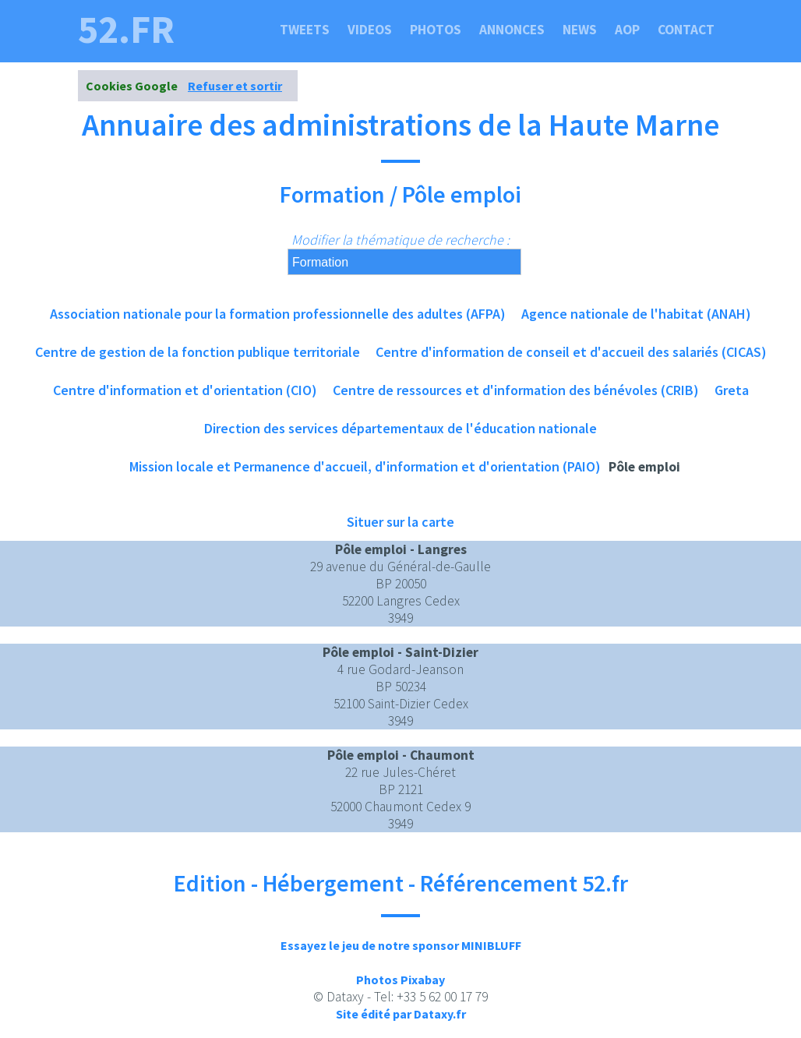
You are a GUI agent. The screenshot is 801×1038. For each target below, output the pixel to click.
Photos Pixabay (400, 979)
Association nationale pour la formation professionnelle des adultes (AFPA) (278, 314)
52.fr (126, 29)
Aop (627, 29)
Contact (686, 29)
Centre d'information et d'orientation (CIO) (185, 390)
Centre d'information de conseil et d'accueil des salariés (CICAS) (571, 352)
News (580, 29)
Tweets (305, 29)
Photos (435, 29)
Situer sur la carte (400, 522)
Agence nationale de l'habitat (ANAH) (636, 314)
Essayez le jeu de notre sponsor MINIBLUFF (401, 945)
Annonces (512, 29)
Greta (732, 390)
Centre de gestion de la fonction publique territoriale (197, 352)
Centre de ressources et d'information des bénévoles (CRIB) (516, 390)
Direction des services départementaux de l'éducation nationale (400, 428)
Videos (370, 29)
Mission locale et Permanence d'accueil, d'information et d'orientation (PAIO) (365, 466)
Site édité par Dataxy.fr (401, 1014)
